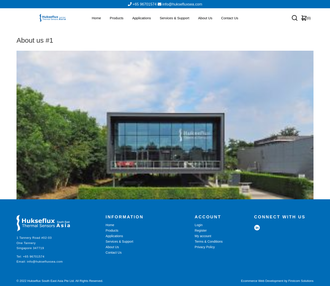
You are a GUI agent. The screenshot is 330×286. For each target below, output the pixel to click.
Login (199, 225)
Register (201, 230)
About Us (205, 22)
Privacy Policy (205, 247)
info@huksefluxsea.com (45, 261)
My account (203, 236)
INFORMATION (125, 217)
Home (96, 22)
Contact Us (229, 22)
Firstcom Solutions (301, 281)
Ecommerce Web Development (262, 281)
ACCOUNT (208, 217)
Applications (141, 22)
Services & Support (174, 22)
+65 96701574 (33, 256)
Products (117, 22)
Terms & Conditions (209, 241)
